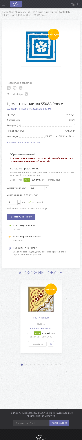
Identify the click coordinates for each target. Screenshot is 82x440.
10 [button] (60, 364)
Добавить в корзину (21, 216)
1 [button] (22, 365)
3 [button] (30, 364)
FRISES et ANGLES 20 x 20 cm (35, 108)
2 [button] (26, 364)
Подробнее (37, 344)
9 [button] (56, 364)
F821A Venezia (41, 317)
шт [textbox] (32, 187)
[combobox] (39, 187)
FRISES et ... (47, 328)
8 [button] (51, 364)
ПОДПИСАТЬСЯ (59, 423)
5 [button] (39, 364)
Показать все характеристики (24, 142)
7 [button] (47, 364)
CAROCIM (12, 108)
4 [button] (34, 364)
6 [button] (43, 364)
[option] (41, 316)
